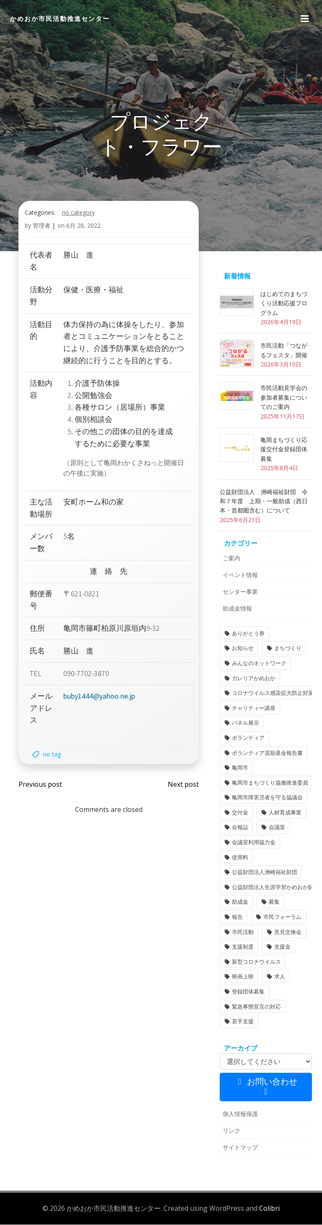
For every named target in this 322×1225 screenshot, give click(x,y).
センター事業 (240, 592)
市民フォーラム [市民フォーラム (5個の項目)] (282, 917)
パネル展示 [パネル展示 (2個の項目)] (245, 723)
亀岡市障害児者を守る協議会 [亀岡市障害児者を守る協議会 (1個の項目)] (267, 798)
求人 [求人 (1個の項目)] (279, 977)
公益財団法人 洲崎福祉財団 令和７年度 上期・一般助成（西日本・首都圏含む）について (264, 501)
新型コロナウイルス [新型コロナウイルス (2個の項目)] (256, 962)
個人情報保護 (240, 1114)
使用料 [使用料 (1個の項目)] (240, 857)
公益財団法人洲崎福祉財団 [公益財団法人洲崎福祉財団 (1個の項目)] (264, 872)
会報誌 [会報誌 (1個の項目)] (240, 828)
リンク (231, 1131)
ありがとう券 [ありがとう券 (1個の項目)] (248, 634)
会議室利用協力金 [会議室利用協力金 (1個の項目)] (253, 843)
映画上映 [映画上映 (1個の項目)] (243, 977)
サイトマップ (240, 1148)
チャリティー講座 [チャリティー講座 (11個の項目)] (253, 709)
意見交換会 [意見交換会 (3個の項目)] (287, 932)
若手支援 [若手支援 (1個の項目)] (243, 1022)
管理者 (41, 226)
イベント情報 (240, 576)
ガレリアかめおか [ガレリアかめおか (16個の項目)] (253, 678)
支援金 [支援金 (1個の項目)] (282, 947)
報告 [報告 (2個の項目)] (237, 917)
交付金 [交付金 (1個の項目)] (240, 813)
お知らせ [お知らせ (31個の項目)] (243, 649)
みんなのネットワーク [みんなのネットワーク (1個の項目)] (259, 664)
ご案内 (231, 559)
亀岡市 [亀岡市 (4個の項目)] (240, 768)
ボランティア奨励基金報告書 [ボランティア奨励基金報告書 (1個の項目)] (267, 753)
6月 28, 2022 (83, 226)
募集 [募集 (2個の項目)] (274, 902)
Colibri (269, 1209)
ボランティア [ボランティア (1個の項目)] (248, 738)
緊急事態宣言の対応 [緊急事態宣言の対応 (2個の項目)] (256, 1007)
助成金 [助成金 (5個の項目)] (240, 902)
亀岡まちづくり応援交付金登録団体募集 (283, 450)
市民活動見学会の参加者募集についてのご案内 (283, 398)
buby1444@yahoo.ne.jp (99, 696)
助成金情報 (237, 609)
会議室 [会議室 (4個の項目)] (277, 828)
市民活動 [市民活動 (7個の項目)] (243, 932)
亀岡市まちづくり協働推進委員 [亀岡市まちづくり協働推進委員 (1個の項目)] (270, 783)
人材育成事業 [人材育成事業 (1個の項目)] (285, 813)
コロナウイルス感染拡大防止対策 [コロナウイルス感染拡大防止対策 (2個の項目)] (273, 693)
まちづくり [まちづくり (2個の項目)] (287, 649)
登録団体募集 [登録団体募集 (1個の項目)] (248, 992)
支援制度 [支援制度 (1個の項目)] (243, 947)
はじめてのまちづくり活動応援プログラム (283, 304)
